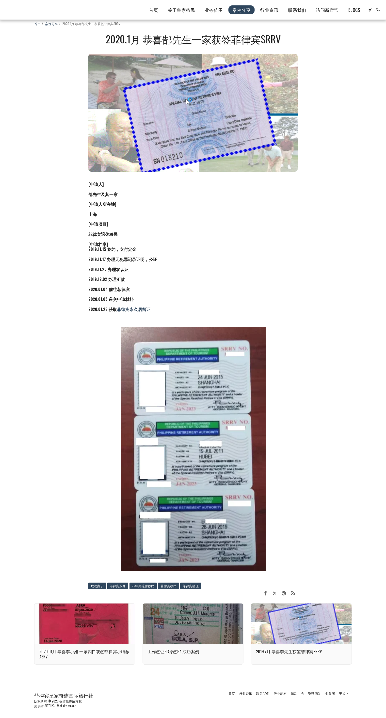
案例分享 (51, 23)
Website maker (66, 705)
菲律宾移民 (169, 585)
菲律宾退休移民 (143, 585)
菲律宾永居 (118, 585)
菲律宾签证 (191, 585)
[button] (370, 10)
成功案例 (97, 585)
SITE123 (50, 705)
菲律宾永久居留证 (133, 309)
